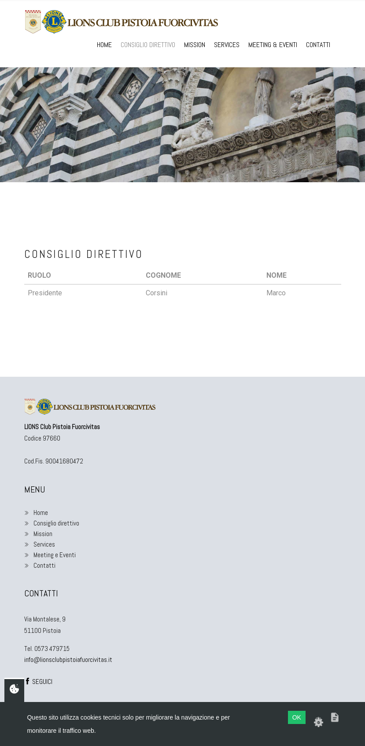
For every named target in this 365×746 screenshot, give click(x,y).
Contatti (318, 44)
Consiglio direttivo (148, 44)
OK (296, 717)
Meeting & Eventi (272, 44)
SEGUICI (38, 681)
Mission (194, 44)
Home (104, 44)
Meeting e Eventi (50, 555)
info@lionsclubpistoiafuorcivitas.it (68, 659)
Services (227, 44)
